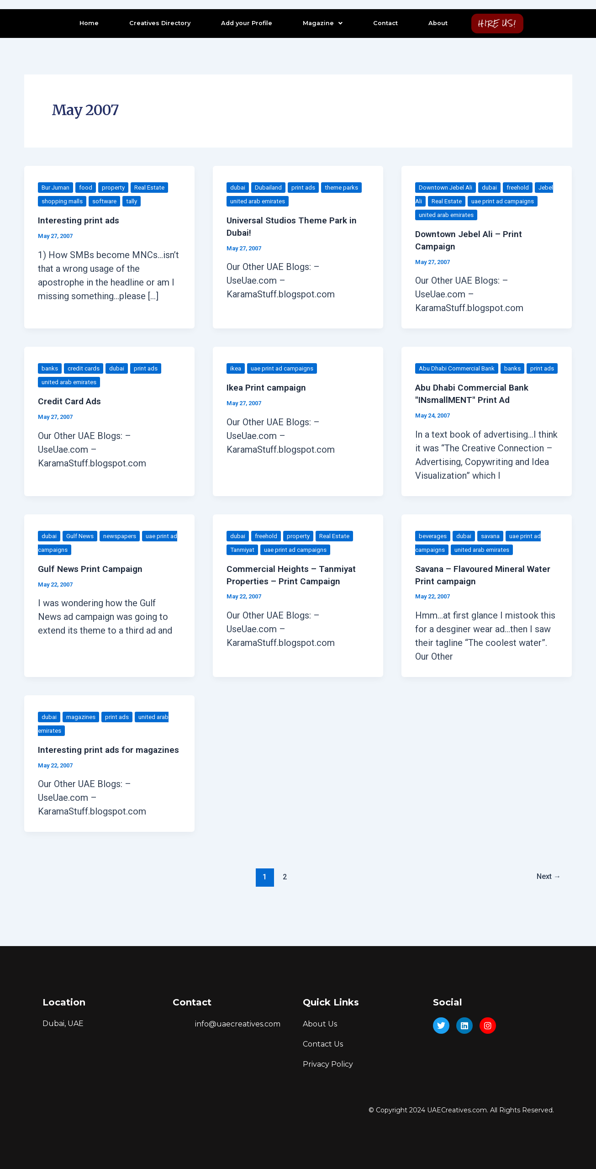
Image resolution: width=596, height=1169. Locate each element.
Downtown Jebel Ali (447, 187)
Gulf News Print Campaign (92, 580)
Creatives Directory (157, 23)
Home (86, 23)
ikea (236, 367)
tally (136, 201)
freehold (523, 187)
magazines (83, 728)
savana (495, 547)
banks (50, 367)
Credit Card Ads (71, 400)
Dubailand (270, 187)
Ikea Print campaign (268, 386)
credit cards (85, 367)
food (90, 187)
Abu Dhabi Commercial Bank (460, 367)
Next (547, 899)
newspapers (124, 547)
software (108, 201)
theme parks (347, 187)
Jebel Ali (431, 201)
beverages (434, 547)
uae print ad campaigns (285, 367)
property (118, 187)
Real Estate (157, 187)
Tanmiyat (244, 561)
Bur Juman (58, 187)
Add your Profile (243, 23)
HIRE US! (497, 23)
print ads (306, 187)
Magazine (320, 23)
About (435, 23)
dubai (238, 187)
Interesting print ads (80, 220)
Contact (382, 23)
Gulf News (81, 547)
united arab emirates (260, 201)
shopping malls (63, 201)
